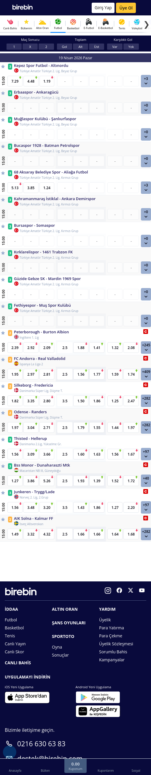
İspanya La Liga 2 (31, 364)
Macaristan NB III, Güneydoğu (40, 471)
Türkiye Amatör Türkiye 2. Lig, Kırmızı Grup (49, 178)
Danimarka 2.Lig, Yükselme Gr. (41, 444)
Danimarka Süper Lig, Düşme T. (41, 391)
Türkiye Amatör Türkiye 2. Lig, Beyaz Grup (48, 71)
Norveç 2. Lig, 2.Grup (34, 497)
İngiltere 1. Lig (29, 337)
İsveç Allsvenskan (31, 524)
